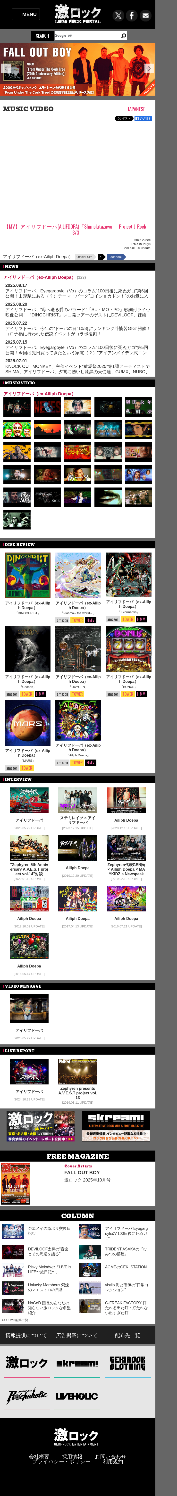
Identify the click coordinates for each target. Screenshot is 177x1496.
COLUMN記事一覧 (15, 1320)
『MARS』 (27, 760)
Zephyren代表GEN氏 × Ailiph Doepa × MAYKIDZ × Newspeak (126, 869)
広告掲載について (77, 1335)
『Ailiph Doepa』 (78, 755)
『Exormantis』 (129, 612)
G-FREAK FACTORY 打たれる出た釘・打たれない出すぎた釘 (126, 1308)
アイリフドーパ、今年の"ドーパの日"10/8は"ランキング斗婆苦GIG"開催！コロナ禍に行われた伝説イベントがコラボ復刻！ (78, 331)
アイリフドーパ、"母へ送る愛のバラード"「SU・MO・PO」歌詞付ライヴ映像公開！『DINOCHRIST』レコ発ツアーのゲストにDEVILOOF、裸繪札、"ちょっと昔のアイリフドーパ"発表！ (77, 314)
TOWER (77, 620)
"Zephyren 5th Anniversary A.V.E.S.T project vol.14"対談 (29, 869)
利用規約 (113, 1461)
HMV (91, 620)
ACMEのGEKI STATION (126, 1267)
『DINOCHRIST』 (28, 613)
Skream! (77, 1363)
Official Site (84, 257)
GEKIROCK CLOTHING (128, 1363)
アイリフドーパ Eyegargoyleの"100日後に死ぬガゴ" (126, 1233)
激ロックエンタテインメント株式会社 (76, 1437)
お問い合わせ (110, 1456)
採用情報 (72, 1456)
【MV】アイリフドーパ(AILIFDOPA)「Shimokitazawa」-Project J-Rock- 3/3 (76, 229)
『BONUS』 (128, 687)
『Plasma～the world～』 (78, 613)
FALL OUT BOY (82, 1172)
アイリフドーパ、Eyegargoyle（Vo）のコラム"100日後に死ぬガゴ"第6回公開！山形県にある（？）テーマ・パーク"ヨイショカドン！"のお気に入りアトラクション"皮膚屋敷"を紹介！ (76, 296)
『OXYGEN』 (78, 687)
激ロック (27, 1363)
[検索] (85, 35)
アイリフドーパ (29, 820)
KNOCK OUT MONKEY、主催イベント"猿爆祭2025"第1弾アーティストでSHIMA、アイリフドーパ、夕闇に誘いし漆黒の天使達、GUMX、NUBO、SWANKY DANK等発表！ (77, 371)
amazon (62, 620)
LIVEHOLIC (77, 1395)
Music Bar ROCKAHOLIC (27, 1395)
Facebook (115, 257)
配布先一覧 (127, 1335)
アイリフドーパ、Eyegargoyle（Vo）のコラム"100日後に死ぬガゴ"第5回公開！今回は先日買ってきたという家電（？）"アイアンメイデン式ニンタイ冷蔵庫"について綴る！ (76, 352)
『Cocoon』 (27, 687)
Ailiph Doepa (126, 820)
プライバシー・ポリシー (61, 1461)
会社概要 (39, 1456)
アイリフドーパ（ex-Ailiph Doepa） (38, 256)
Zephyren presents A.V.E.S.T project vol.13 (77, 1093)
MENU (29, 14)
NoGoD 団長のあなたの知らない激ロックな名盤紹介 (49, 1308)
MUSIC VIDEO (28, 109)
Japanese (136, 109)
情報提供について (26, 1335)
